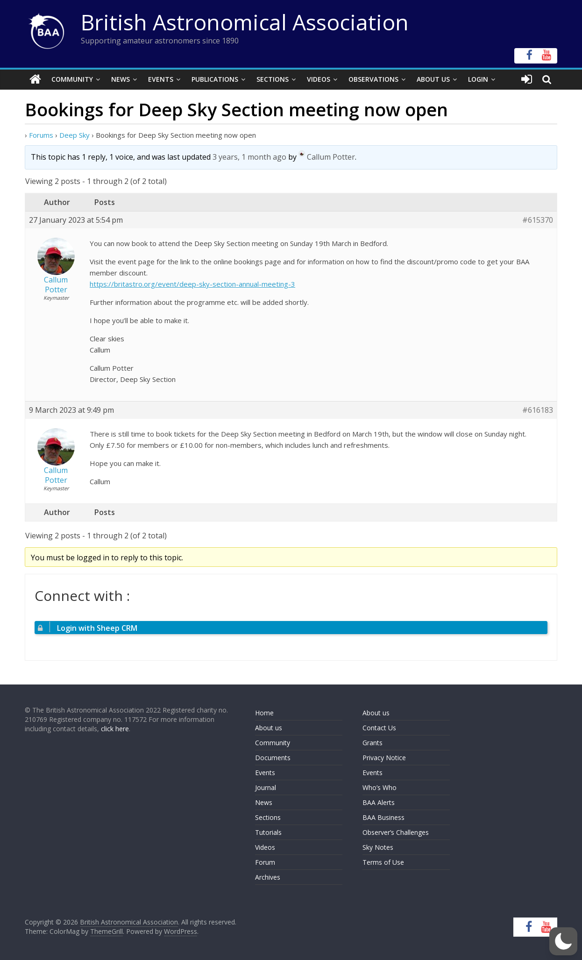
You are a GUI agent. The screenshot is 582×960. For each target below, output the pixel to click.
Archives (267, 877)
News (120, 79)
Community (72, 79)
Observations (373, 79)
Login (478, 79)
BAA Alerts (378, 802)
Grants (372, 742)
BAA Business (383, 817)
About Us (433, 79)
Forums (41, 134)
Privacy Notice (384, 757)
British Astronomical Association (245, 21)
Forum (265, 862)
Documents (273, 757)
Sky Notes (377, 847)
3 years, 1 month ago (249, 156)
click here (115, 728)
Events (160, 79)
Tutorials (268, 832)
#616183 (537, 410)
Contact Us (379, 727)
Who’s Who (379, 787)
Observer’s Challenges (395, 832)
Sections (272, 79)
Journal (265, 787)
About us (268, 727)
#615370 (537, 220)
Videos (318, 79)
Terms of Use (383, 862)
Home (264, 712)
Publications (215, 79)
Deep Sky (74, 134)
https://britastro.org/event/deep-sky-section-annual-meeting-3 (192, 284)
